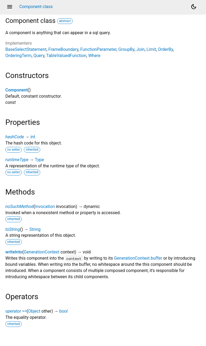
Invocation (45, 206)
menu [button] (9, 6)
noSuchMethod (19, 206)
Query (39, 55)
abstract (65, 21)
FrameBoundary (63, 49)
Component (16, 90)
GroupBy (126, 49)
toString (12, 229)
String (35, 229)
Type (39, 159)
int (32, 136)
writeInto (13, 252)
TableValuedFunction (66, 55)
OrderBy (165, 49)
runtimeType (16, 159)
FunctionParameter (98, 49)
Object (34, 311)
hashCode (14, 136)
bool (63, 311)
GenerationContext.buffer (138, 258)
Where (94, 55)
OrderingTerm (18, 55)
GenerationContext (42, 252)
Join (140, 49)
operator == (16, 311)
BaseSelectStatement (25, 49)
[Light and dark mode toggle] (193, 6)
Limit (151, 49)
